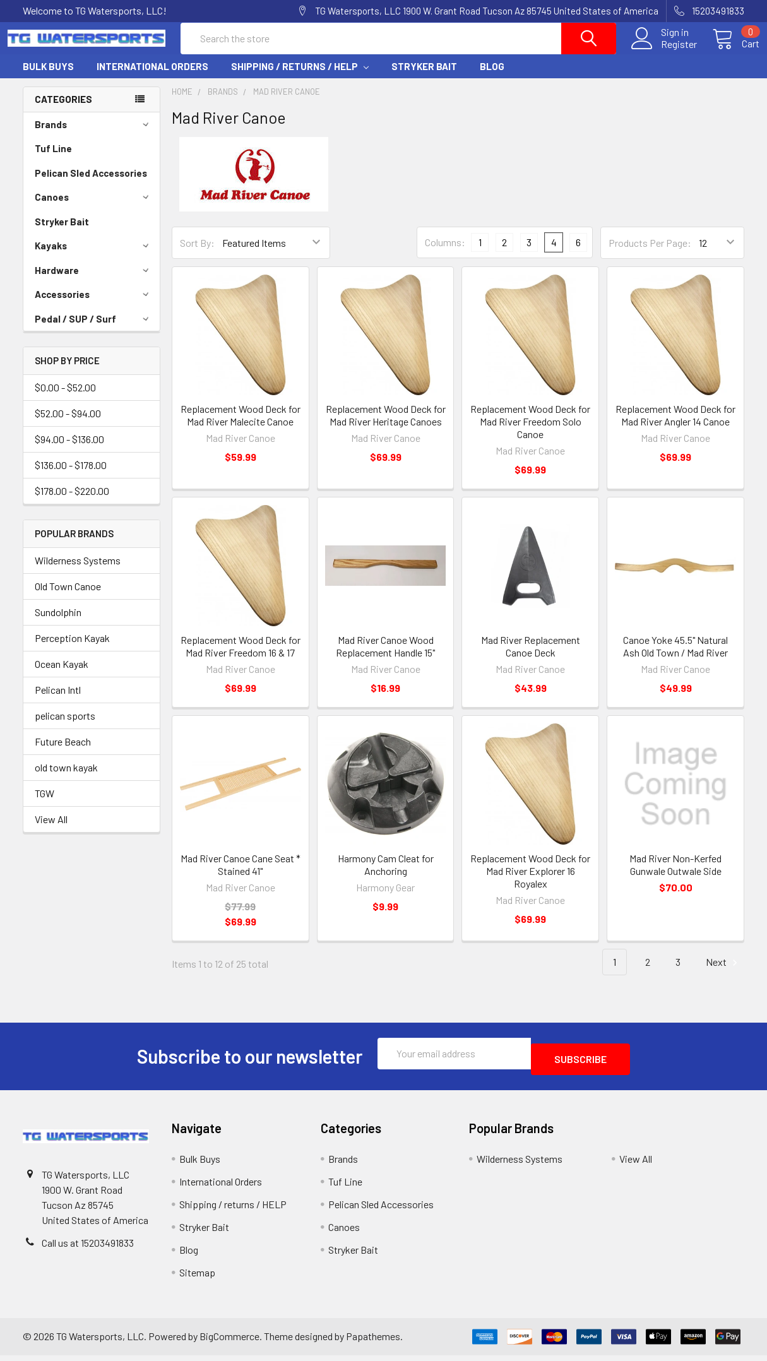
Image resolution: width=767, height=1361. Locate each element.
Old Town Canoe (68, 597)
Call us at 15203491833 (88, 1248)
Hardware (94, 281)
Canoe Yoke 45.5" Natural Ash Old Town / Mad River (675, 657)
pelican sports (65, 727)
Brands (94, 135)
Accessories (94, 305)
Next (723, 973)
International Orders (152, 77)
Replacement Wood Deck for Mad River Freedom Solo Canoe (530, 432)
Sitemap (197, 1278)
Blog (492, 77)
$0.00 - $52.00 (65, 399)
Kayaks (94, 257)
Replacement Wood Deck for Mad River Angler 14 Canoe (675, 426)
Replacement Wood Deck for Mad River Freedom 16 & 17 (240, 657)
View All (51, 830)
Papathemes (373, 1342)
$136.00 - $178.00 (71, 476)
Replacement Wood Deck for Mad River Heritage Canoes (386, 426)
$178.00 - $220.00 (72, 502)
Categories (63, 110)
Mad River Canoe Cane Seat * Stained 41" (240, 876)
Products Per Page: (650, 254)
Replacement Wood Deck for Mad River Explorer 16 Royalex (530, 882)
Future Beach (63, 753)
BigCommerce (229, 1342)
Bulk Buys (48, 77)
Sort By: (197, 254)
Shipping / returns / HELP (300, 77)
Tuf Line (53, 159)
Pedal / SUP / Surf (94, 330)
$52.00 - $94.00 (68, 425)
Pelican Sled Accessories (91, 184)
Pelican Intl (58, 701)
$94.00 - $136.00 (69, 450)
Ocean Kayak (61, 675)
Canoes (94, 208)
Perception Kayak (72, 649)
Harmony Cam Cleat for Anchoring (386, 876)
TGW (44, 805)
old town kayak (66, 779)
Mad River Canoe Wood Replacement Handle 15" (385, 657)
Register (664, 51)
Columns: (445, 253)
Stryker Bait (424, 77)
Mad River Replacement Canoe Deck (530, 657)
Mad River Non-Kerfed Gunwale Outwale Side (675, 876)
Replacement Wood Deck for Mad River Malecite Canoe (240, 426)
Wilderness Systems (78, 572)
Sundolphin (58, 623)
